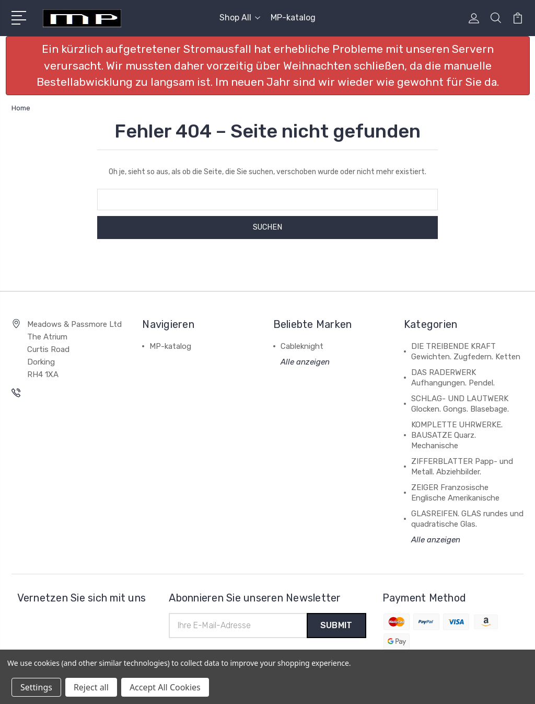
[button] (268, 65)
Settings (36, 687)
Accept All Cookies (165, 687)
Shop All (239, 17)
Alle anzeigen (305, 362)
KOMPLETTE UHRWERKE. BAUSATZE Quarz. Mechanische (457, 435)
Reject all (91, 687)
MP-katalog (293, 17)
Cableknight (302, 346)
